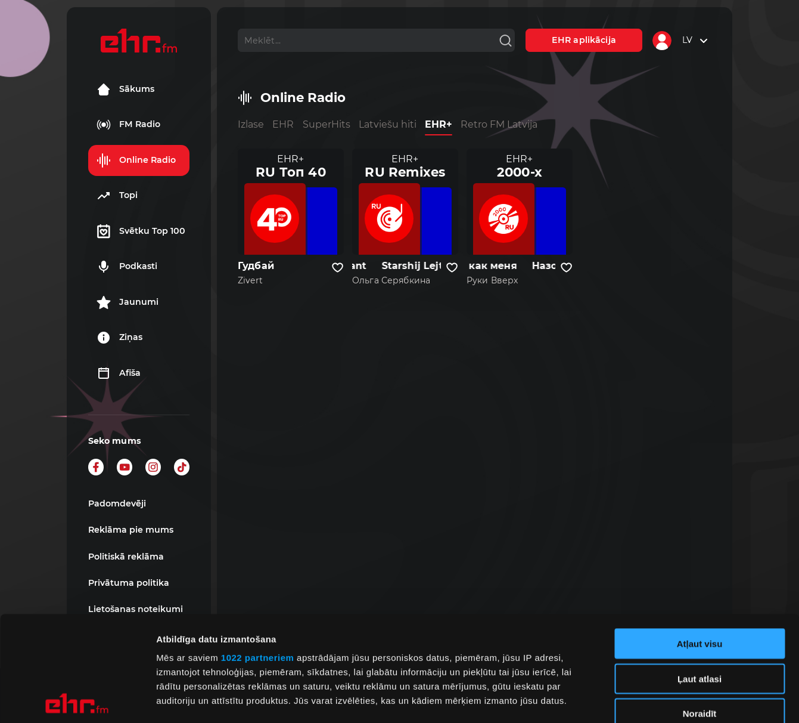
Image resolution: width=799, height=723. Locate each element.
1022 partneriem (257, 553)
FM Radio (128, 125)
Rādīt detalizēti (649, 699)
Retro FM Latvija (499, 124)
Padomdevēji (117, 503)
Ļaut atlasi (699, 573)
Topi (117, 196)
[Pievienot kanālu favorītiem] (337, 268)
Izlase (251, 124)
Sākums (125, 89)
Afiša (119, 373)
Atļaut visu (700, 539)
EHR (283, 124)
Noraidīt (700, 609)
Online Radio (136, 160)
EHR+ (438, 124)
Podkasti (127, 266)
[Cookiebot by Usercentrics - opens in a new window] (77, 700)
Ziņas (119, 337)
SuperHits (326, 124)
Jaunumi (127, 302)
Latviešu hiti (387, 124)
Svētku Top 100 (141, 231)
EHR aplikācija (584, 40)
